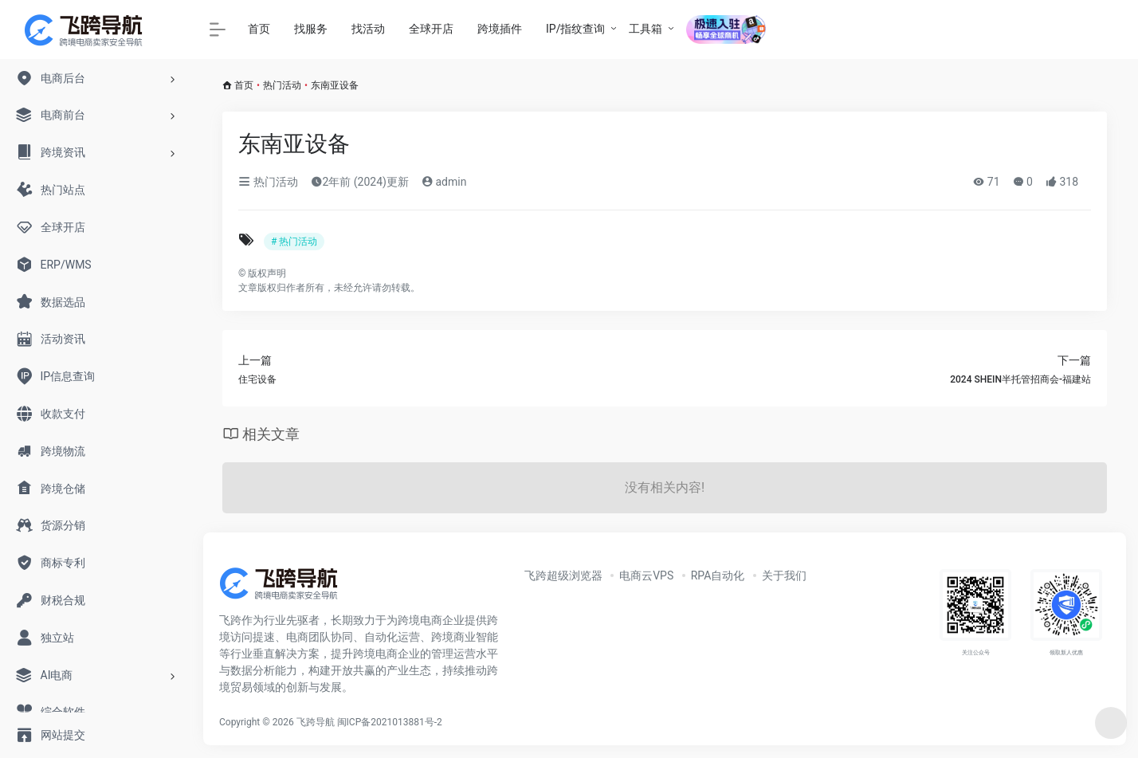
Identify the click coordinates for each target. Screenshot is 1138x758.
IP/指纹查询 (575, 28)
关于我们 (784, 575)
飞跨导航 (315, 722)
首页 (259, 28)
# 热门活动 (294, 241)
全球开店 (431, 28)
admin (444, 181)
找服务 (311, 28)
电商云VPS (646, 575)
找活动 (368, 28)
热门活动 (282, 85)
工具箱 (645, 28)
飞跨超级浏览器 (563, 575)
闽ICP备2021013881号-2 (389, 722)
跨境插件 (499, 28)
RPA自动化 (718, 575)
